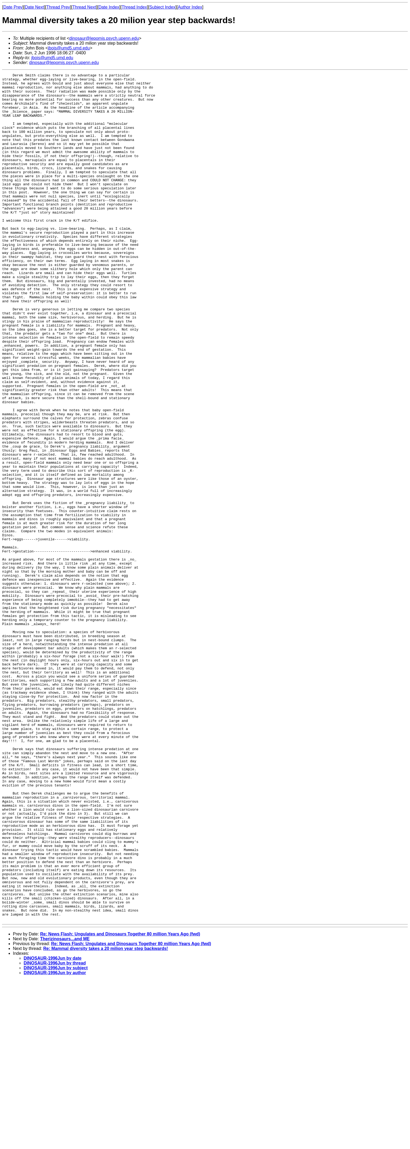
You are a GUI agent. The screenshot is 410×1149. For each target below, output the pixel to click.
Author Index (190, 7)
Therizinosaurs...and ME (64, 1108)
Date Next (34, 7)
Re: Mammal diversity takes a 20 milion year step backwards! (105, 1118)
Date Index (108, 7)
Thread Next (84, 7)
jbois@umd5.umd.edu (69, 48)
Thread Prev (58, 7)
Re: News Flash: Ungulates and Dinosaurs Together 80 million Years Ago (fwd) (120, 1103)
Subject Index (162, 7)
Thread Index (134, 7)
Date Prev (12, 7)
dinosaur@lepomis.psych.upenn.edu (104, 38)
